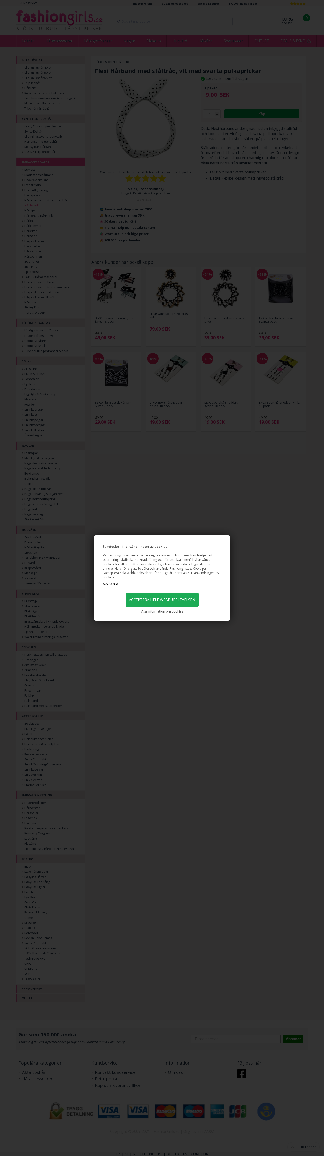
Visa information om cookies (162, 611)
